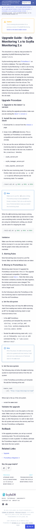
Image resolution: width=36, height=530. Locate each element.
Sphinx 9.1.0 (16, 523)
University (21, 498)
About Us (16, 500)
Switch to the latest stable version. (17, 29)
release (28, 125)
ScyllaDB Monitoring (23, 7)
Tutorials (11, 498)
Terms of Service (8, 512)
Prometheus (25, 61)
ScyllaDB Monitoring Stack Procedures (16, 9)
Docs (4, 498)
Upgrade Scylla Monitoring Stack (14, 11)
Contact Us (6, 500)
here (15, 277)
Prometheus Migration (11, 458)
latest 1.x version (20, 114)
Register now (26, 2)
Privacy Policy (20, 512)
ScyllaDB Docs (8, 7)
